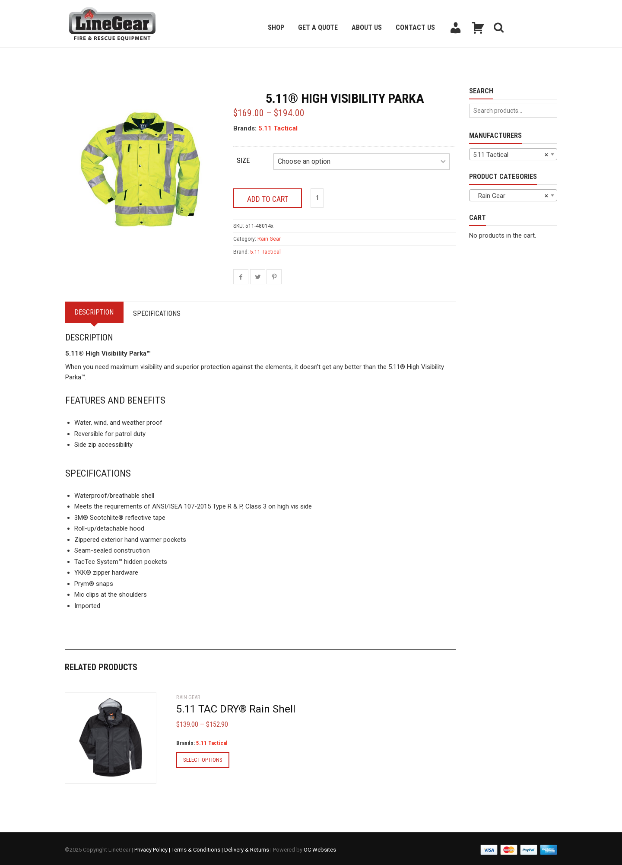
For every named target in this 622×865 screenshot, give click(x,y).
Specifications (161, 311)
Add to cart (267, 196)
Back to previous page (106, 58)
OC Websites (320, 847)
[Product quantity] (317, 196)
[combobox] (513, 154)
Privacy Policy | (152, 847)
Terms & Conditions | (197, 847)
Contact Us (415, 27)
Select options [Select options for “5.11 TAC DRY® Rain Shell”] (202, 757)
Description (95, 310)
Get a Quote (318, 27)
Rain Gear (269, 237)
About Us (367, 27)
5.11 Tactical (278, 128)
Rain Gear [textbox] (510, 196)
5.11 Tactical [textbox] (510, 155)
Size (243, 160)
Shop (276, 27)
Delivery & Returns (246, 847)
